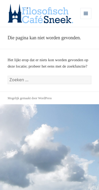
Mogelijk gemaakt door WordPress (30, 98)
